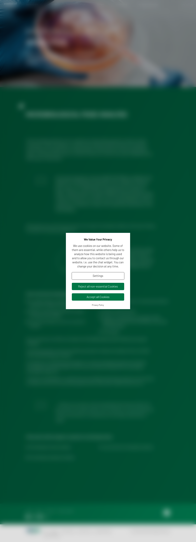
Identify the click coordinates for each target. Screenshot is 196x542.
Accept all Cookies (98, 297)
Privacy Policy (98, 305)
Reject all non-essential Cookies (98, 286)
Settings (98, 275)
